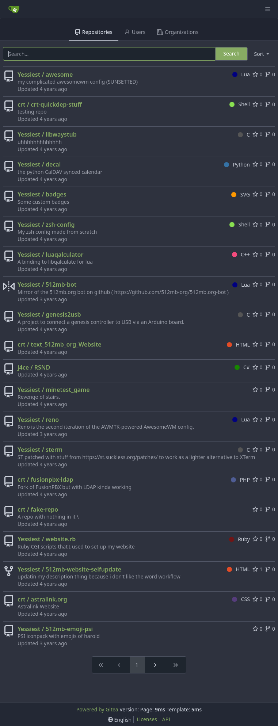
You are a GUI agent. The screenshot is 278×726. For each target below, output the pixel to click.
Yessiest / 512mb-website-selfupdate (69, 569)
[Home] (14, 9)
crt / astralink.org (42, 599)
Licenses (147, 719)
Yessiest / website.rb (47, 539)
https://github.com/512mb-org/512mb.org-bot (170, 292)
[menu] (262, 53)
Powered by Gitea (97, 709)
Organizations (177, 31)
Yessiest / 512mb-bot (47, 284)
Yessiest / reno (38, 419)
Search (231, 53)
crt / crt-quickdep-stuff (50, 104)
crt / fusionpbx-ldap (45, 479)
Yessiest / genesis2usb (49, 314)
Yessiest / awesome (45, 74)
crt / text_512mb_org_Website (60, 344)
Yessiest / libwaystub (47, 134)
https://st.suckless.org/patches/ (120, 457)
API (166, 719)
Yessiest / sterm (40, 449)
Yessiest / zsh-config (46, 224)
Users (134, 31)
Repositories (94, 31)
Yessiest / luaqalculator (50, 254)
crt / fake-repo (38, 509)
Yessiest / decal (39, 164)
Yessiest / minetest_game (54, 389)
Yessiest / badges (42, 194)
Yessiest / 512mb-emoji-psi (55, 629)
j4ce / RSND (34, 367)
